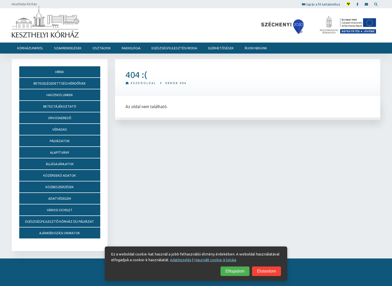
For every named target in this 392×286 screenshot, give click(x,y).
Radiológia (131, 48)
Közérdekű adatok (59, 175)
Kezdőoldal (141, 83)
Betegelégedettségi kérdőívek (60, 83)
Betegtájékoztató (59, 106)
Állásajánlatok (60, 164)
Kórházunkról (30, 48)
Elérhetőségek (221, 48)
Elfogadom (235, 271)
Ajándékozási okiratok (59, 233)
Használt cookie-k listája (215, 260)
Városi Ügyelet (59, 210)
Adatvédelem (59, 198)
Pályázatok (60, 141)
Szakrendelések (68, 48)
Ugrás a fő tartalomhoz (321, 4)
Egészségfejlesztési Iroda (174, 48)
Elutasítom (266, 271)
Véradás (59, 129)
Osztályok (101, 48)
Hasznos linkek (59, 95)
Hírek (59, 72)
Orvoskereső (59, 118)
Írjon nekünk (256, 48)
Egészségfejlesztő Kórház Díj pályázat (59, 221)
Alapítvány (59, 152)
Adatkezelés (181, 260)
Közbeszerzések (60, 187)
